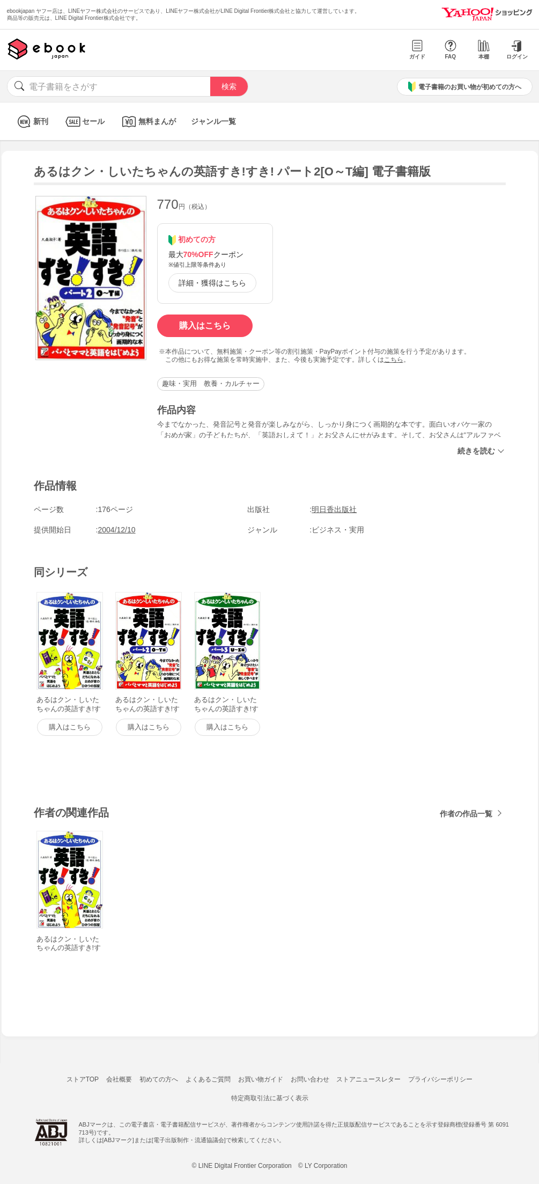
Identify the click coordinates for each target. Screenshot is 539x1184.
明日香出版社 (334, 509)
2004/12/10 (117, 529)
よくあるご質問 (208, 1079)
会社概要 (119, 1079)
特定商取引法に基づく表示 (269, 1098)
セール (84, 121)
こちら (393, 359)
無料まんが (148, 121)
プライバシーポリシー (440, 1079)
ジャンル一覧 (213, 121)
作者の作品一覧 (466, 813)
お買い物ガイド (260, 1079)
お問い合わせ (310, 1079)
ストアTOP (83, 1079)
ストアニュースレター (368, 1079)
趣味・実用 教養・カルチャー (211, 383)
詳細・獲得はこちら (212, 283)
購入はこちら (205, 325)
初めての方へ (158, 1079)
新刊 (31, 121)
